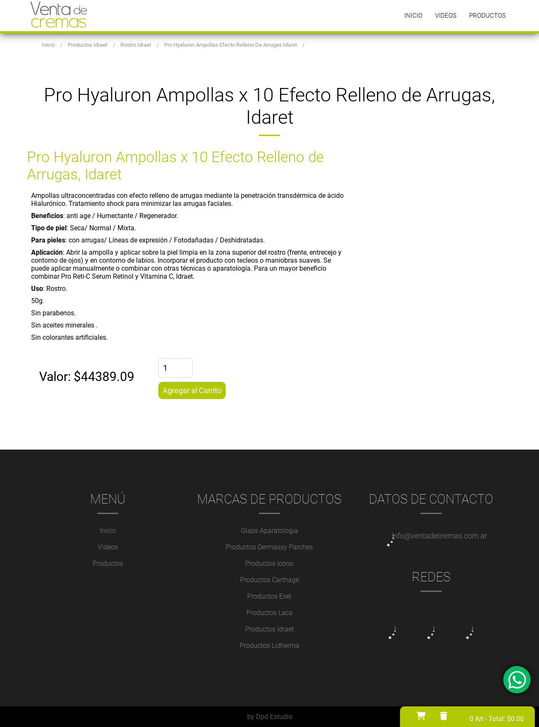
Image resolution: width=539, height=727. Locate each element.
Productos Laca (269, 613)
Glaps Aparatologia (269, 531)
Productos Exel (269, 596)
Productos (487, 15)
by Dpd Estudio (269, 717)
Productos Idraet (269, 629)
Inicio (413, 15)
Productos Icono (269, 563)
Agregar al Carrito (192, 390)
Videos (445, 15)
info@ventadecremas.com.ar (439, 535)
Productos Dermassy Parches (269, 547)
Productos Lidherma (269, 646)
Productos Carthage (269, 580)
